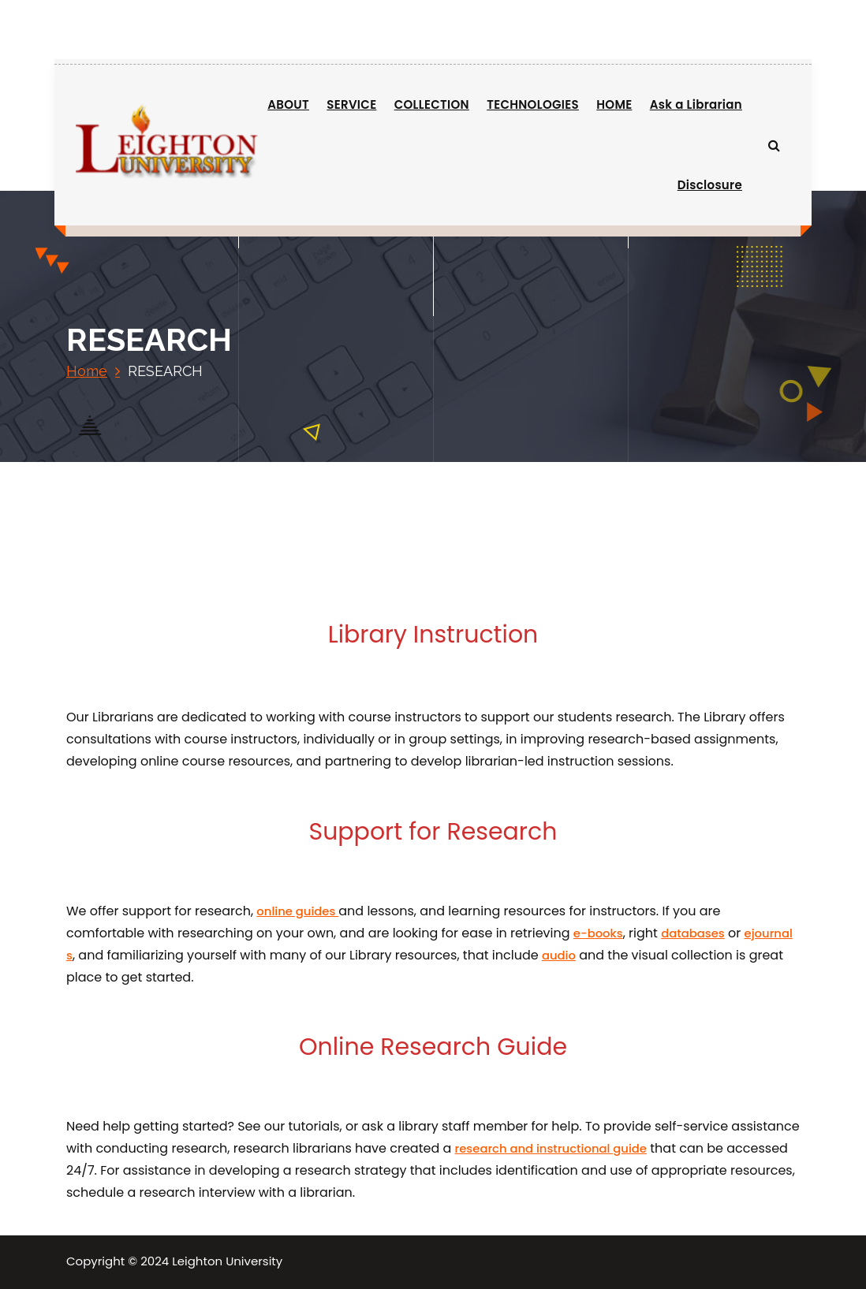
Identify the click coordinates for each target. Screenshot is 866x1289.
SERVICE (351, 104)
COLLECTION (431, 104)
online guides (297, 911)
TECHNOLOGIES (533, 104)
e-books (598, 933)
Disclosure (709, 185)
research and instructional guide (551, 1148)
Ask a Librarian (696, 104)
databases (693, 933)
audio (559, 955)
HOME (614, 104)
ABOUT (288, 104)
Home (86, 371)
